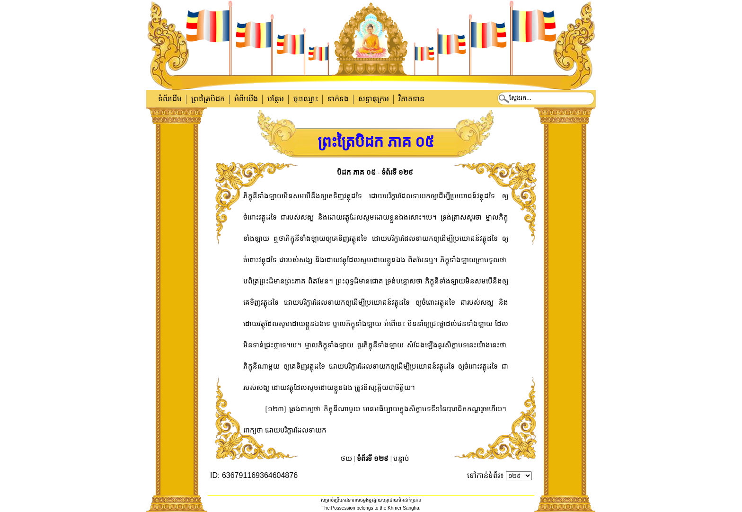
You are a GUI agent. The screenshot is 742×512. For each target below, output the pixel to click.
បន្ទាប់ (401, 458)
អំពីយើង (246, 99)
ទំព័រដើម (170, 99)
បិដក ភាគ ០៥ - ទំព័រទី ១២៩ (375, 172)
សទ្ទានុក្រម (373, 99)
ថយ (346, 458)
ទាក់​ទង (338, 99)
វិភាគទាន (411, 99)
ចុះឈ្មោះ (305, 99)
